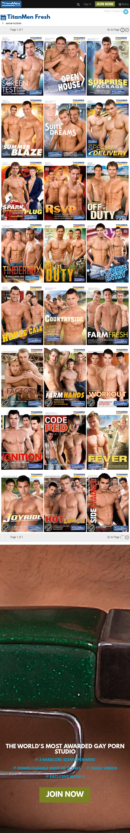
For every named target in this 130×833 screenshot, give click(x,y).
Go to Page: (113, 29)
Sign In (87, 4)
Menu (123, 4)
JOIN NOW (104, 4)
